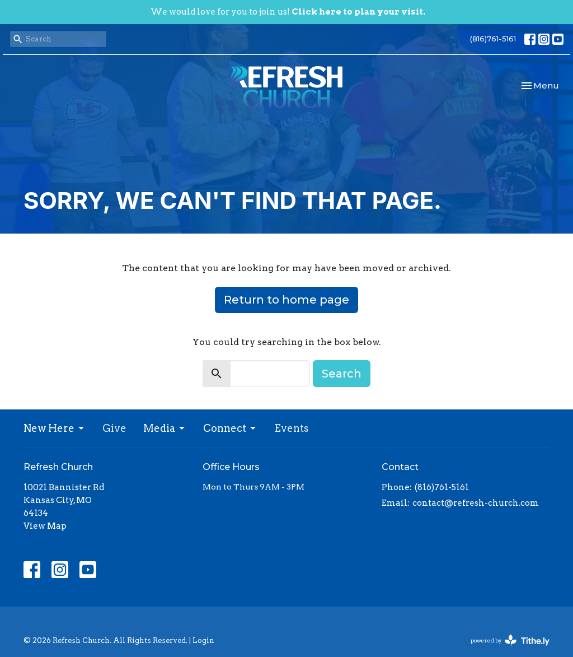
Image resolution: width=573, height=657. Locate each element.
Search (341, 373)
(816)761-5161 (493, 38)
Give (114, 428)
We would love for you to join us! (288, 12)
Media (164, 428)
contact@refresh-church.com (475, 503)
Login (203, 640)
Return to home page (286, 299)
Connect (230, 428)
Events (291, 428)
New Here (55, 428)
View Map (45, 526)
